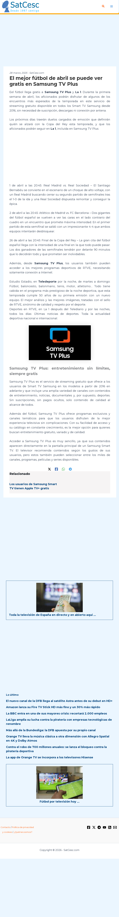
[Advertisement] (59, 40)
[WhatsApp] (63, 469)
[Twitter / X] (49, 469)
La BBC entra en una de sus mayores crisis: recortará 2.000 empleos (56, 713)
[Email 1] (115, 827)
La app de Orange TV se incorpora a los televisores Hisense (49, 757)
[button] (103, 6)
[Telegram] (70, 469)
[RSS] (109, 827)
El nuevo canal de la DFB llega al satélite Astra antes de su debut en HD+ (59, 701)
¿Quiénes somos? (23, 832)
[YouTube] (104, 827)
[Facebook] (56, 469)
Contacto (5, 827)
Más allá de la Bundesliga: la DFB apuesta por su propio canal (51, 730)
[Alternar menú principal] (111, 6)
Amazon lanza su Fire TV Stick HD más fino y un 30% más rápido (53, 707)
